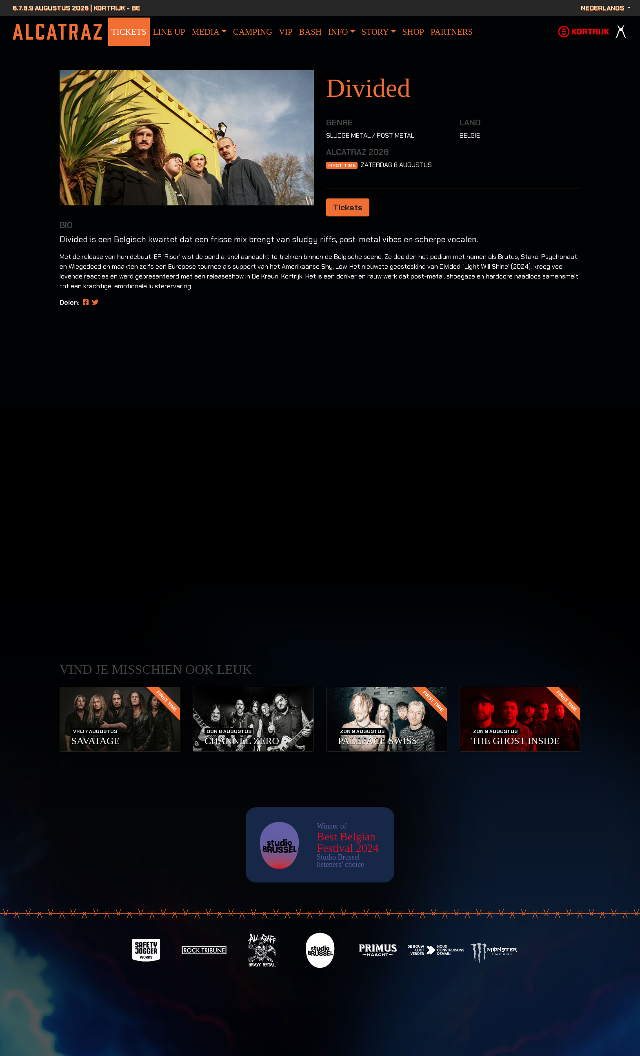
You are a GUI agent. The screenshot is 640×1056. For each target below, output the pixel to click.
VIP (286, 31)
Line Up (169, 31)
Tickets (129, 31)
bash (310, 31)
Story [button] (375, 31)
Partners (452, 31)
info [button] (338, 31)
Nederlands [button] (603, 8)
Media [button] (206, 31)
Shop (413, 31)
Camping (252, 31)
